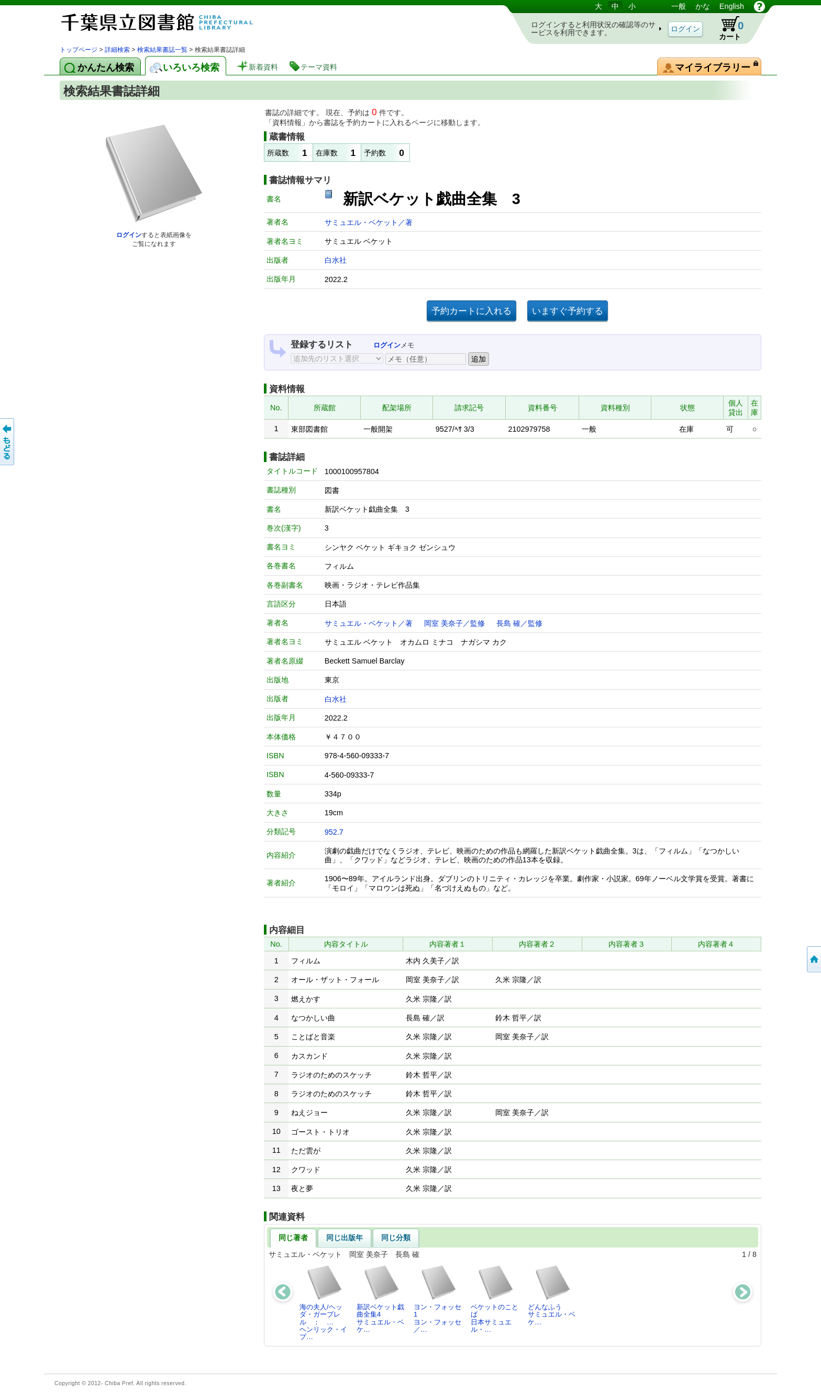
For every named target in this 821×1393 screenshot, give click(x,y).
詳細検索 (117, 49)
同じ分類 (395, 1237)
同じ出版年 (344, 1237)
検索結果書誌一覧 (162, 49)
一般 (678, 6)
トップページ (78, 49)
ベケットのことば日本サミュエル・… (494, 1298)
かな (702, 6)
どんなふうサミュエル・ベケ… (551, 1295)
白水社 (336, 260)
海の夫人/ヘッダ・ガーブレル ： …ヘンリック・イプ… (323, 1302)
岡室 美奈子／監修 (454, 623)
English (731, 6)
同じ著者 (293, 1237)
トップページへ (813, 959)
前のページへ (8, 441)
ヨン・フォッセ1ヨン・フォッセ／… (437, 1298)
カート (726, 28)
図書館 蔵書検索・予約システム (169, 22)
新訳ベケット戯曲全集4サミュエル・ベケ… (380, 1298)
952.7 (334, 832)
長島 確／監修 (519, 623)
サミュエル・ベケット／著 (369, 222)
